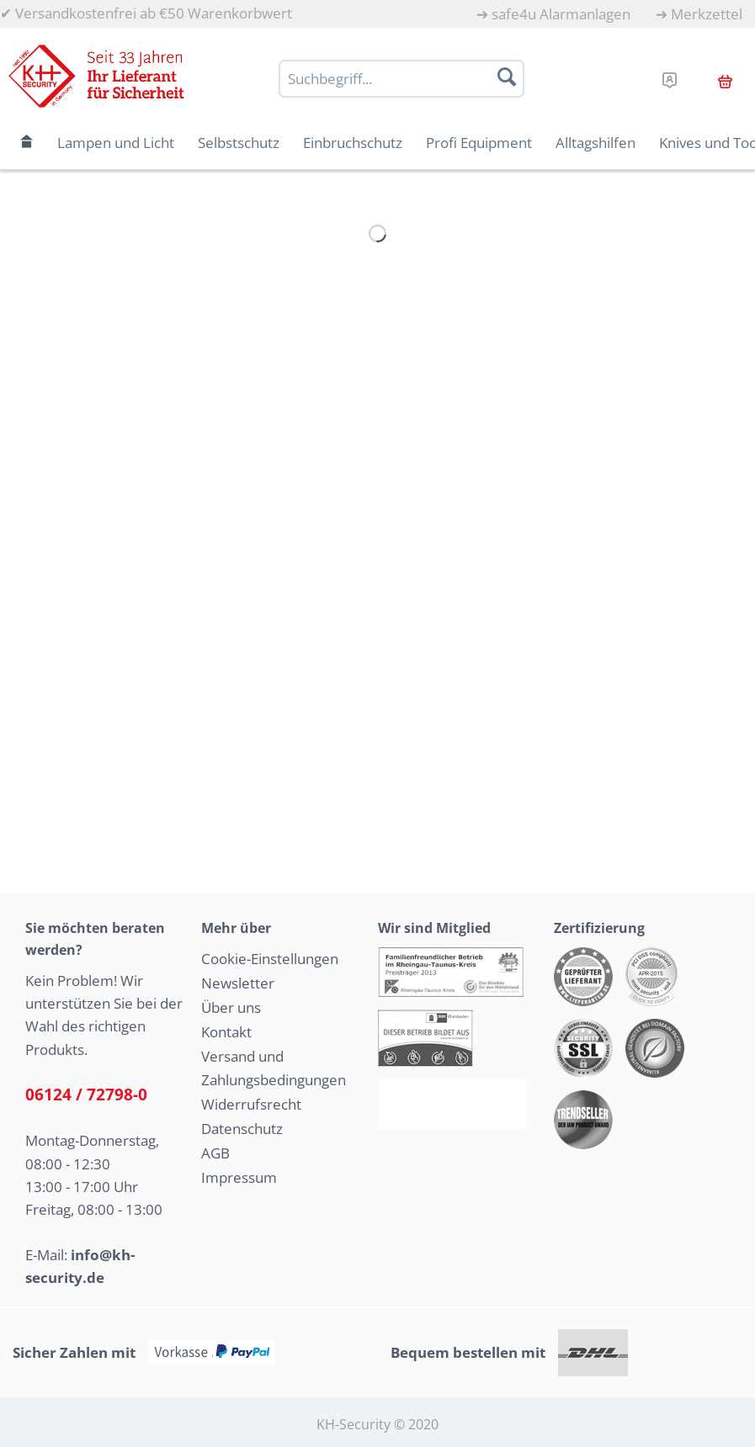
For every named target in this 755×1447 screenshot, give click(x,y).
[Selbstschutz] (238, 142)
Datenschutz (242, 1128)
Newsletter (237, 983)
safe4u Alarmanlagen (561, 14)
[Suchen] (506, 76)
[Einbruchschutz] (352, 142)
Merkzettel (706, 14)
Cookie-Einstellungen (269, 958)
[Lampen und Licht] (115, 142)
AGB (215, 1153)
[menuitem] (553, 13)
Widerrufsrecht (251, 1104)
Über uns (231, 1007)
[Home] (26, 142)
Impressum (239, 1177)
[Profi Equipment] (479, 142)
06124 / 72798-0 (86, 1094)
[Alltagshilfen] (595, 142)
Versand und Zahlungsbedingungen (273, 1068)
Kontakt (226, 1032)
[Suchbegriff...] (401, 79)
